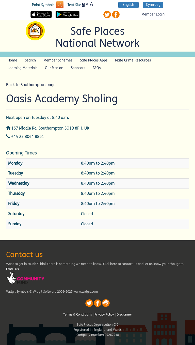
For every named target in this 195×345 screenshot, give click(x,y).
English (128, 5)
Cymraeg (153, 5)
